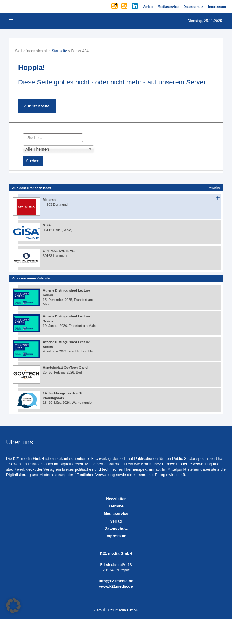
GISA (47, 225)
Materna (49, 199)
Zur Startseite (37, 106)
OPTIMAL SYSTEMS (59, 251)
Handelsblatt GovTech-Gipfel (65, 367)
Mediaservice (116, 513)
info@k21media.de (116, 581)
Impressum (115, 536)
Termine (116, 506)
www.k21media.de (116, 586)
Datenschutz (115, 528)
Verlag (116, 521)
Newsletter (116, 499)
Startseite (59, 51)
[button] (13, 605)
